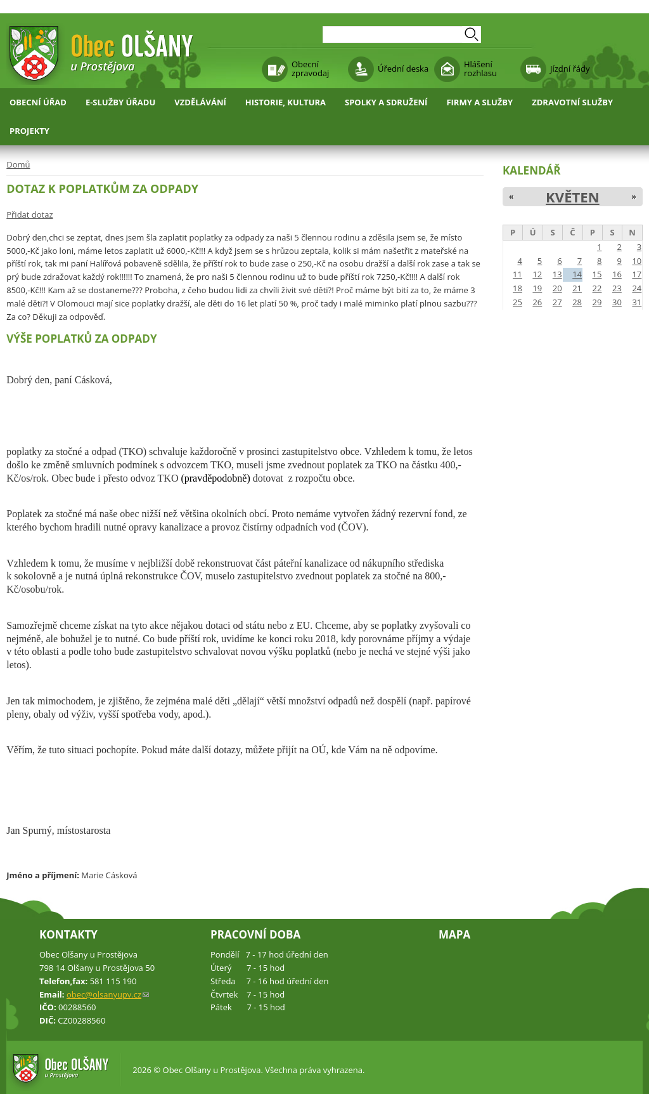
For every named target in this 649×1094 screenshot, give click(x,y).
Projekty (29, 130)
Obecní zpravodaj (310, 68)
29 (597, 302)
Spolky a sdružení (386, 102)
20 (557, 288)
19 (537, 288)
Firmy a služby (479, 102)
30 (617, 302)
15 (597, 274)
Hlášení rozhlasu (480, 68)
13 (557, 274)
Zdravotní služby (572, 102)
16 (617, 274)
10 (636, 261)
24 (636, 288)
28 (577, 302)
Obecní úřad (38, 102)
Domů (18, 164)
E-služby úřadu (120, 102)
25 (517, 302)
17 (636, 274)
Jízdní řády (569, 68)
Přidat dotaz (29, 214)
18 (517, 288)
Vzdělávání (200, 102)
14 (577, 274)
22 (597, 288)
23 (617, 288)
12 (537, 274)
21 (577, 288)
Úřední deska (403, 68)
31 (636, 302)
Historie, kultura (285, 102)
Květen (573, 196)
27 (557, 302)
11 (517, 274)
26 (537, 302)
